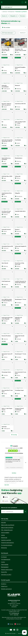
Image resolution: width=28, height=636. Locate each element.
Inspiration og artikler (6, 540)
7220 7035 (16, 614)
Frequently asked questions (7, 542)
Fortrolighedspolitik (5, 559)
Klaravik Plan (4, 572)
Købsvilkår (3, 522)
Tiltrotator (23, 16)
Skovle (4, 16)
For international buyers (6, 545)
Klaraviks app (4, 537)
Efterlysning (4, 547)
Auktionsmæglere (5, 532)
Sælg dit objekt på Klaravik (7, 527)
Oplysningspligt (4, 564)
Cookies (3, 562)
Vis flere (14, 473)
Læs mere (6, 484)
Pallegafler (13, 16)
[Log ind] (22, 2)
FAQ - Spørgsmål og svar (7, 530)
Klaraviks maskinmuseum (6, 569)
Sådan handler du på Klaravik (7, 525)
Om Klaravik (4, 557)
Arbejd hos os (4, 586)
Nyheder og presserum (6, 588)
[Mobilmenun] (25, 2)
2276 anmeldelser (19, 453)
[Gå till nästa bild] (25, 462)
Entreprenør (11, 11)
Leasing (3, 535)
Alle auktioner (3, 11)
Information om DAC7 (6, 574)
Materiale (20, 633)
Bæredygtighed (4, 567)
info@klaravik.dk (15, 613)
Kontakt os (3, 583)
